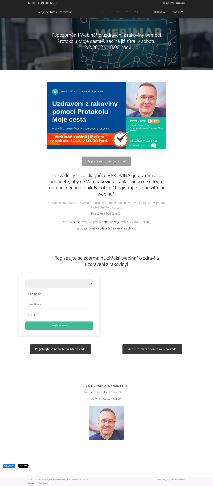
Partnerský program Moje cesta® (171, 480)
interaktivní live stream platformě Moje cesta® (100, 222)
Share (8, 466)
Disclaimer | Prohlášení (38, 483)
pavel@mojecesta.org (175, 3)
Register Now (59, 325)
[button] (160, 12)
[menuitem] (82, 12)
